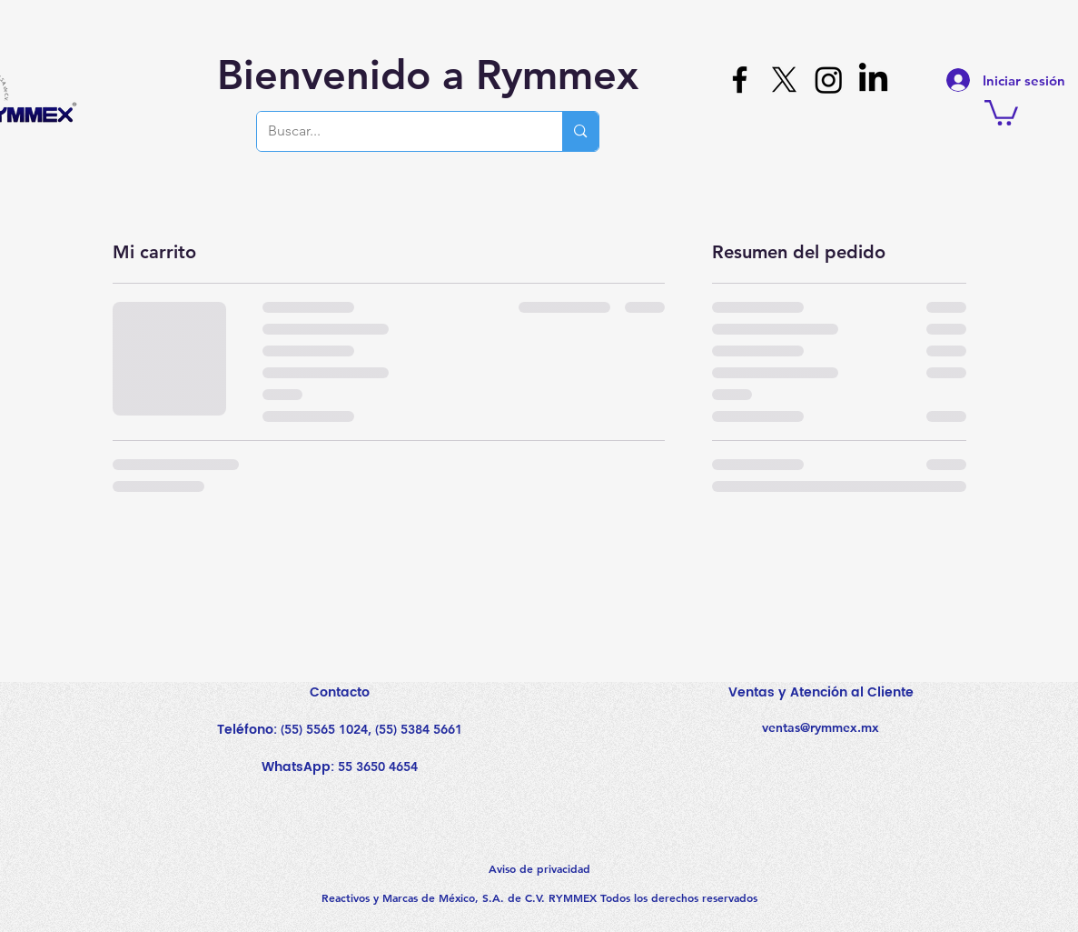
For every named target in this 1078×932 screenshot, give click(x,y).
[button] (1001, 111)
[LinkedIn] (873, 79)
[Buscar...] (396, 131)
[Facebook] (739, 79)
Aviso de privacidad (539, 868)
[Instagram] (828, 79)
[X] (784, 79)
